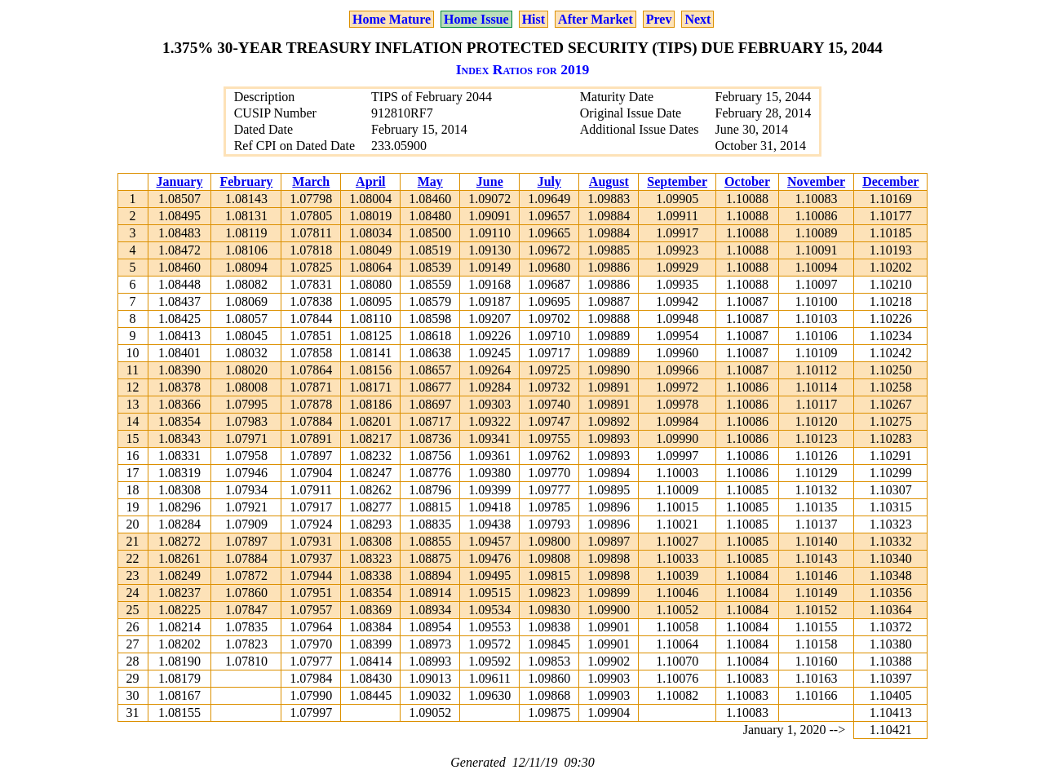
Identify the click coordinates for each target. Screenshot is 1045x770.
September (677, 181)
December (890, 181)
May (430, 181)
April (370, 181)
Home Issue (476, 19)
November (816, 181)
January (180, 181)
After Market (595, 19)
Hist (533, 19)
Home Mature (391, 19)
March (311, 181)
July (549, 181)
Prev (659, 19)
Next (697, 19)
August (609, 181)
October (747, 181)
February (245, 181)
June (489, 181)
